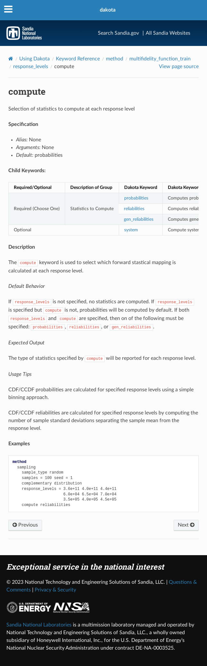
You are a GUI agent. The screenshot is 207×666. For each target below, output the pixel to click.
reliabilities (134, 208)
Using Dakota (34, 58)
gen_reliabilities (138, 219)
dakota (108, 10)
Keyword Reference (78, 58)
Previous (25, 525)
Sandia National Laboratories (39, 624)
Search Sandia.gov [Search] (118, 33)
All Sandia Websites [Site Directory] (168, 33)
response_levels (30, 66)
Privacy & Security (55, 589)
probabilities (136, 198)
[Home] (10, 58)
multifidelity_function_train (160, 58)
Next (186, 525)
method (114, 58)
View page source (179, 66)
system (131, 229)
